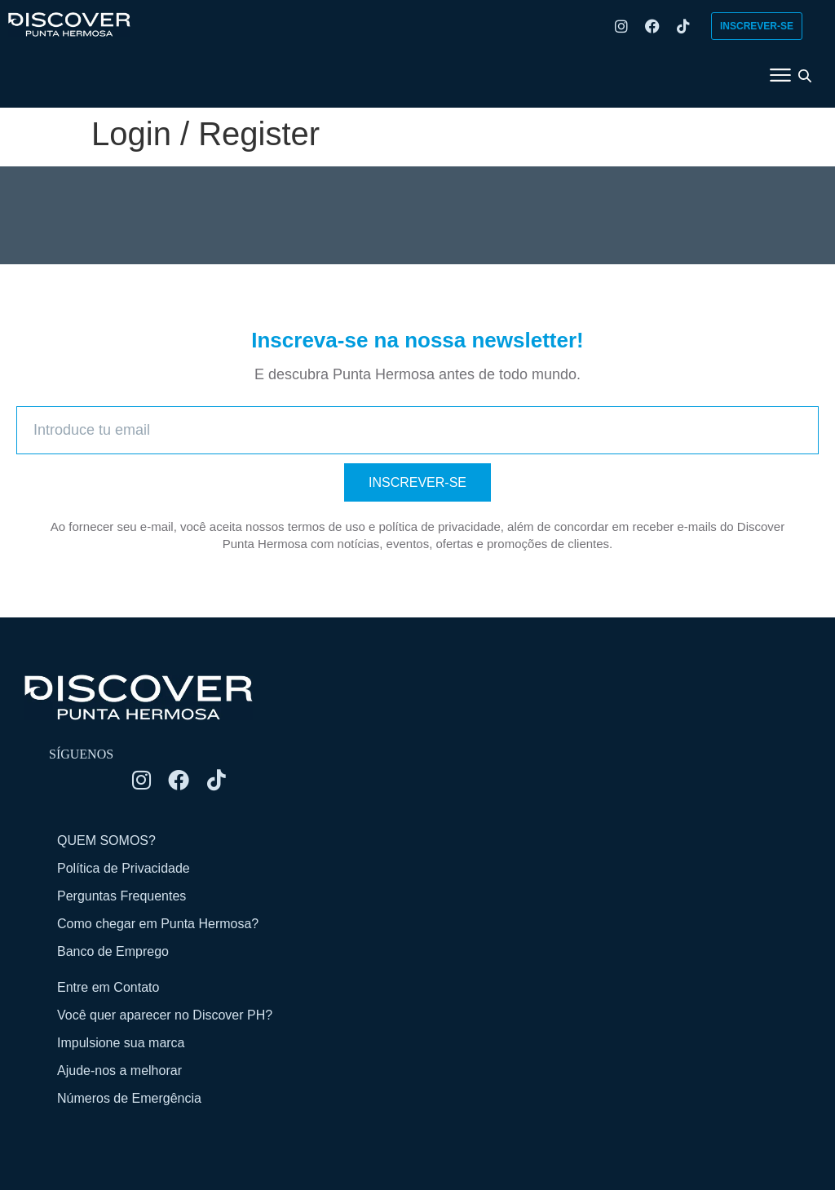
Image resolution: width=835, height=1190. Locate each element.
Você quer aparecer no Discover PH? (164, 1015)
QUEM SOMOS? (106, 840)
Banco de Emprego (113, 951)
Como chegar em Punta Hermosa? (157, 924)
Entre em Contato (108, 987)
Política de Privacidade (123, 868)
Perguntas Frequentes (121, 896)
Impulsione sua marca (121, 1043)
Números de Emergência (129, 1098)
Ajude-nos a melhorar (119, 1070)
